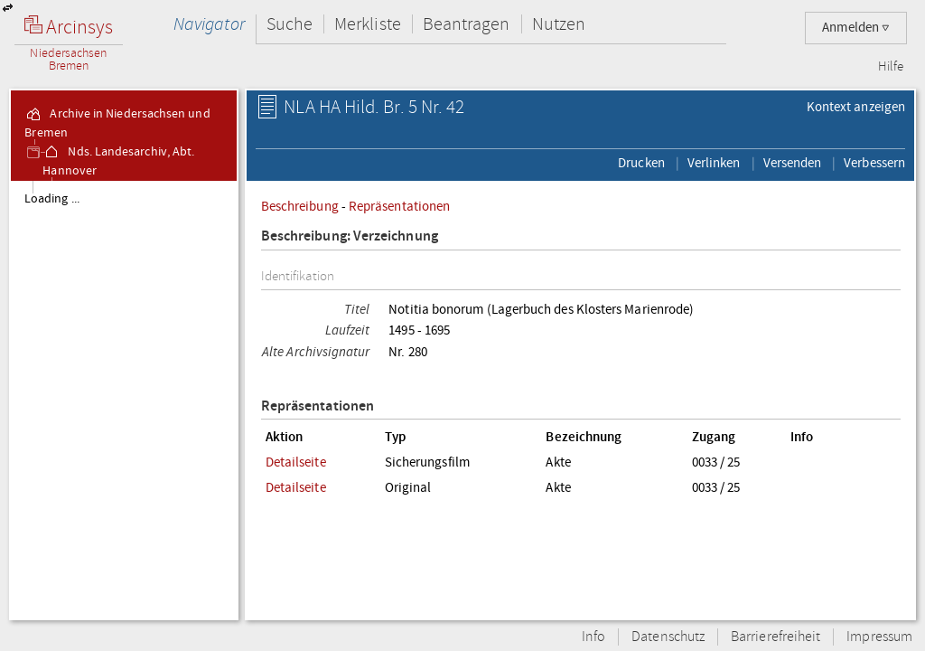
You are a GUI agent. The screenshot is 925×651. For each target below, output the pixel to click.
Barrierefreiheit (775, 637)
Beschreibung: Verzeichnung (349, 236)
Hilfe (890, 67)
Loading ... (51, 199)
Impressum (879, 637)
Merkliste (367, 24)
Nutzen (558, 24)
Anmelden (856, 27)
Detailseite (296, 462)
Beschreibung (300, 206)
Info (593, 637)
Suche (289, 24)
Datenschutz (668, 637)
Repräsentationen (399, 206)
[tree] (124, 399)
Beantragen (466, 24)
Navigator (209, 24)
